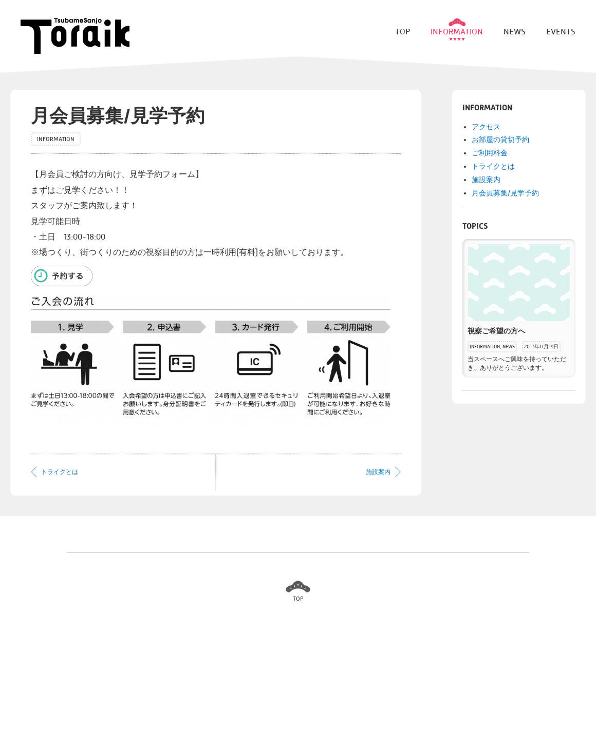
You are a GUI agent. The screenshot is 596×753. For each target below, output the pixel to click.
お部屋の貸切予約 (500, 139)
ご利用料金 (490, 153)
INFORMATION (485, 346)
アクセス (486, 127)
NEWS (508, 346)
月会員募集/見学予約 (505, 193)
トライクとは (59, 471)
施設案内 (378, 471)
